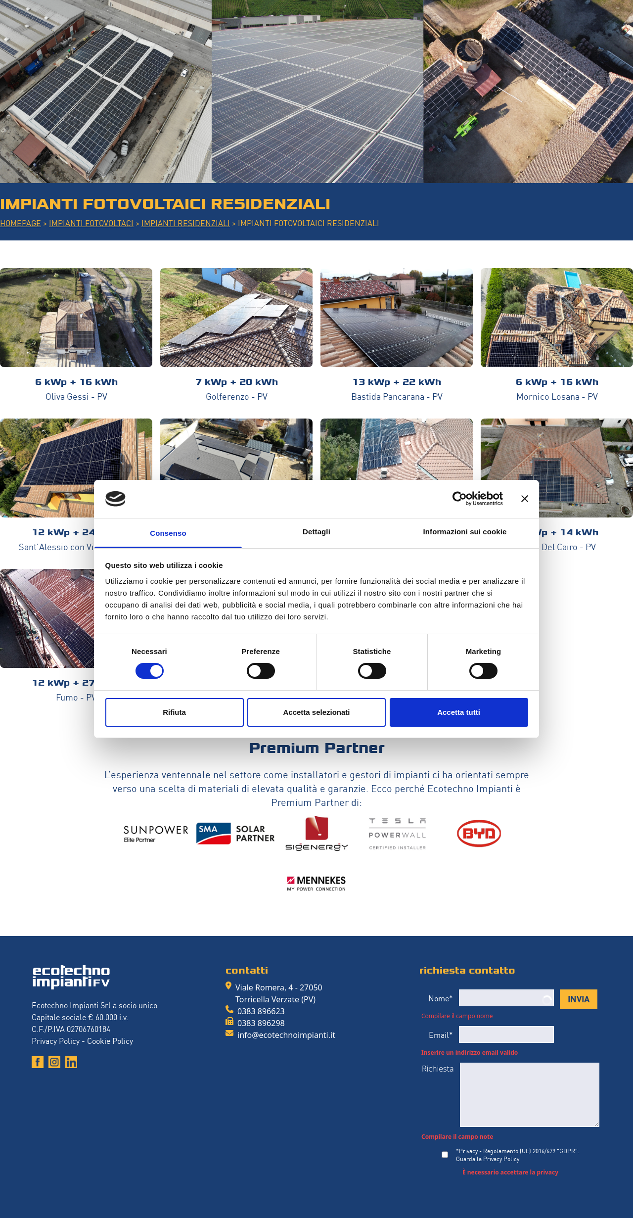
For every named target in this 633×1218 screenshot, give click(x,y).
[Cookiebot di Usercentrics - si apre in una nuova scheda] (459, 498)
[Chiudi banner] (524, 498)
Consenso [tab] (168, 533)
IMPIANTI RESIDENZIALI (185, 222)
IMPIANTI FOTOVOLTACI (91, 222)
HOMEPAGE (20, 222)
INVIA (578, 998)
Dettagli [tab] (316, 531)
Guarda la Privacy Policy (487, 1158)
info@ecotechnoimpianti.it (286, 1035)
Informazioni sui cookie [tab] (465, 531)
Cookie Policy (110, 1040)
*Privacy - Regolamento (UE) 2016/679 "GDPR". (517, 1155)
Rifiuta (174, 712)
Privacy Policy (56, 1040)
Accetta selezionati (316, 712)
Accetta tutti (458, 712)
